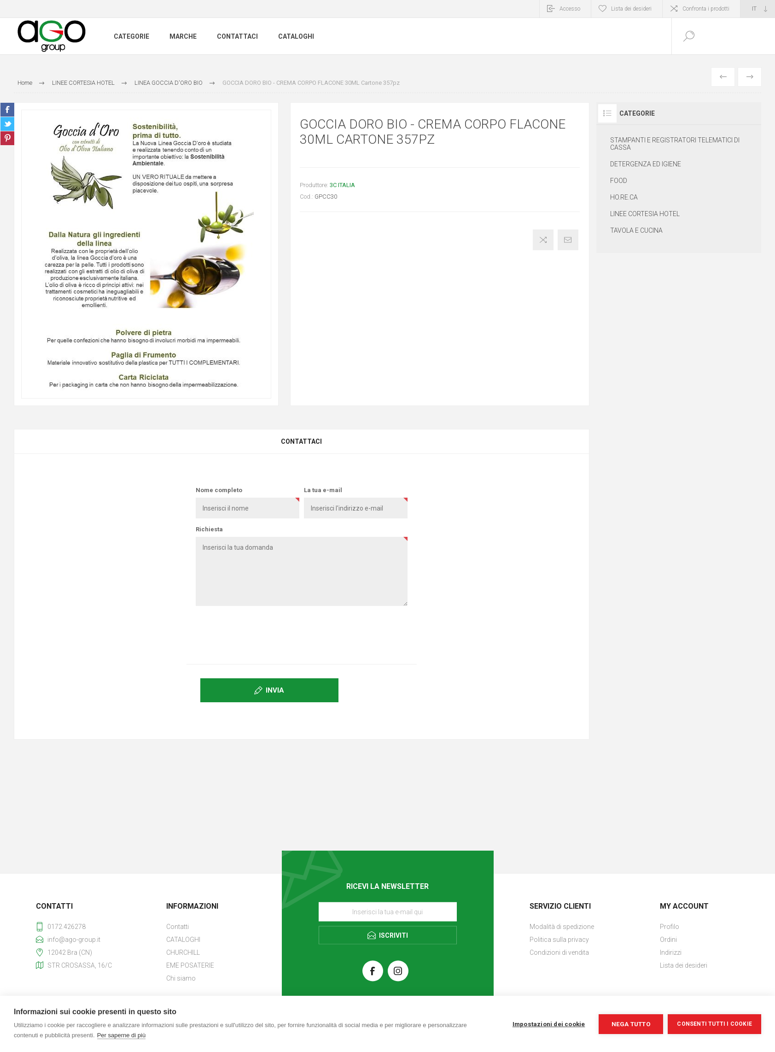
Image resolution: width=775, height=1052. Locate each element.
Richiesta (209, 529)
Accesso (569, 9)
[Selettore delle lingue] (757, 9)
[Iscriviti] (388, 912)
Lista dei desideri (683, 965)
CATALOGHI (183, 939)
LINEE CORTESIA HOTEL (645, 213)
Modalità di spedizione (562, 926)
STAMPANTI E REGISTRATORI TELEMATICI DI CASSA (675, 143)
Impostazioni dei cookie (549, 1024)
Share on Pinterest (7, 138)
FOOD (618, 180)
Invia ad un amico (568, 239)
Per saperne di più (121, 1035)
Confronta (543, 239)
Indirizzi (671, 952)
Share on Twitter (7, 124)
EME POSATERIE (190, 965)
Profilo (669, 926)
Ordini (668, 939)
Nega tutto (631, 1024)
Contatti (177, 926)
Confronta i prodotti (705, 9)
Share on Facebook (7, 110)
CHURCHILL (183, 952)
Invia (275, 690)
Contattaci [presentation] (301, 441)
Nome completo (219, 490)
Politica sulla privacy (559, 939)
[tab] (301, 441)
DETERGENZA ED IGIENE (645, 164)
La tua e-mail (323, 490)
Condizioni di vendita (559, 952)
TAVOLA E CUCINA (636, 230)
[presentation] (302, 631)
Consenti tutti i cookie (714, 1024)
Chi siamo (181, 978)
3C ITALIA (342, 185)
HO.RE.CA (624, 197)
